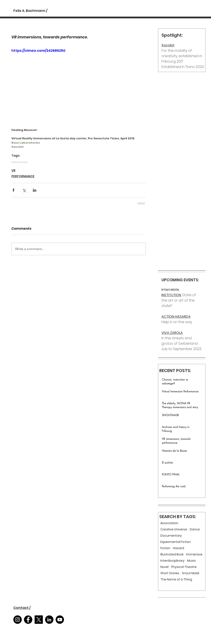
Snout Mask (190, 573)
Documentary (171, 536)
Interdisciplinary (172, 561)
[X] (38, 619)
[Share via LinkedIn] (35, 190)
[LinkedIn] (49, 619)
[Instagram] (17, 619)
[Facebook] (28, 619)
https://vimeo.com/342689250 (38, 50)
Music (191, 561)
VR (13, 170)
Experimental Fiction (175, 542)
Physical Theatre (184, 567)
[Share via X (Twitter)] (24, 190)
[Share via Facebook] (13, 190)
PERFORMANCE (22, 176)
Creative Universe (173, 529)
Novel (164, 567)
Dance (195, 529)
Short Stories (169, 573)
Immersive (19, 162)
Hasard (178, 548)
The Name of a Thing (176, 579)
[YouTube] (60, 619)
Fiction (165, 548)
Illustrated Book (172, 554)
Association (169, 523)
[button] (22, 608)
